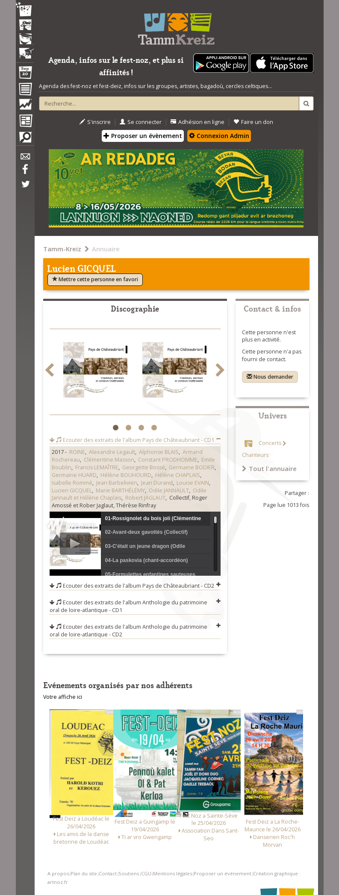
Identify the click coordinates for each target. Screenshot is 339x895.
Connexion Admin (219, 136)
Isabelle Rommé (72, 482)
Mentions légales (172, 873)
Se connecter (141, 122)
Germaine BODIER (192, 467)
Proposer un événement (222, 873)
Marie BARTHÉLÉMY (120, 490)
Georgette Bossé (143, 467)
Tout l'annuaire (269, 468)
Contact (108, 873)
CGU (146, 873)
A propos (58, 873)
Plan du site (84, 873)
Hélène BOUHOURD (125, 475)
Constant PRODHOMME (168, 459)
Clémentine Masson (109, 459)
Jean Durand (157, 482)
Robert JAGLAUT (145, 497)
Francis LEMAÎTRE (96, 467)
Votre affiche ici (62, 697)
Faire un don (253, 122)
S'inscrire (95, 122)
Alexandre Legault (112, 452)
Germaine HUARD (74, 475)
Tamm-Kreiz (62, 248)
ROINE (77, 452)
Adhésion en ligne (197, 122)
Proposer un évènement (142, 136)
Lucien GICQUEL (72, 490)
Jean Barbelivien (116, 482)
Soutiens (128, 873)
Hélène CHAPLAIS (177, 475)
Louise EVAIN (193, 482)
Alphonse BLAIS (159, 452)
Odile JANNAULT (169, 490)
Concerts (270, 443)
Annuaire (106, 248)
